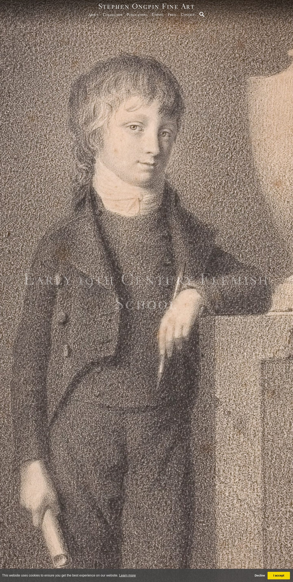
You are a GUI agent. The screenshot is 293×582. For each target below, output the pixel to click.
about (93, 14)
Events (157, 14)
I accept (278, 575)
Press (172, 14)
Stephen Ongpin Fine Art (146, 6)
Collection (112, 14)
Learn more (127, 575)
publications (137, 14)
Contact (188, 14)
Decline (260, 575)
